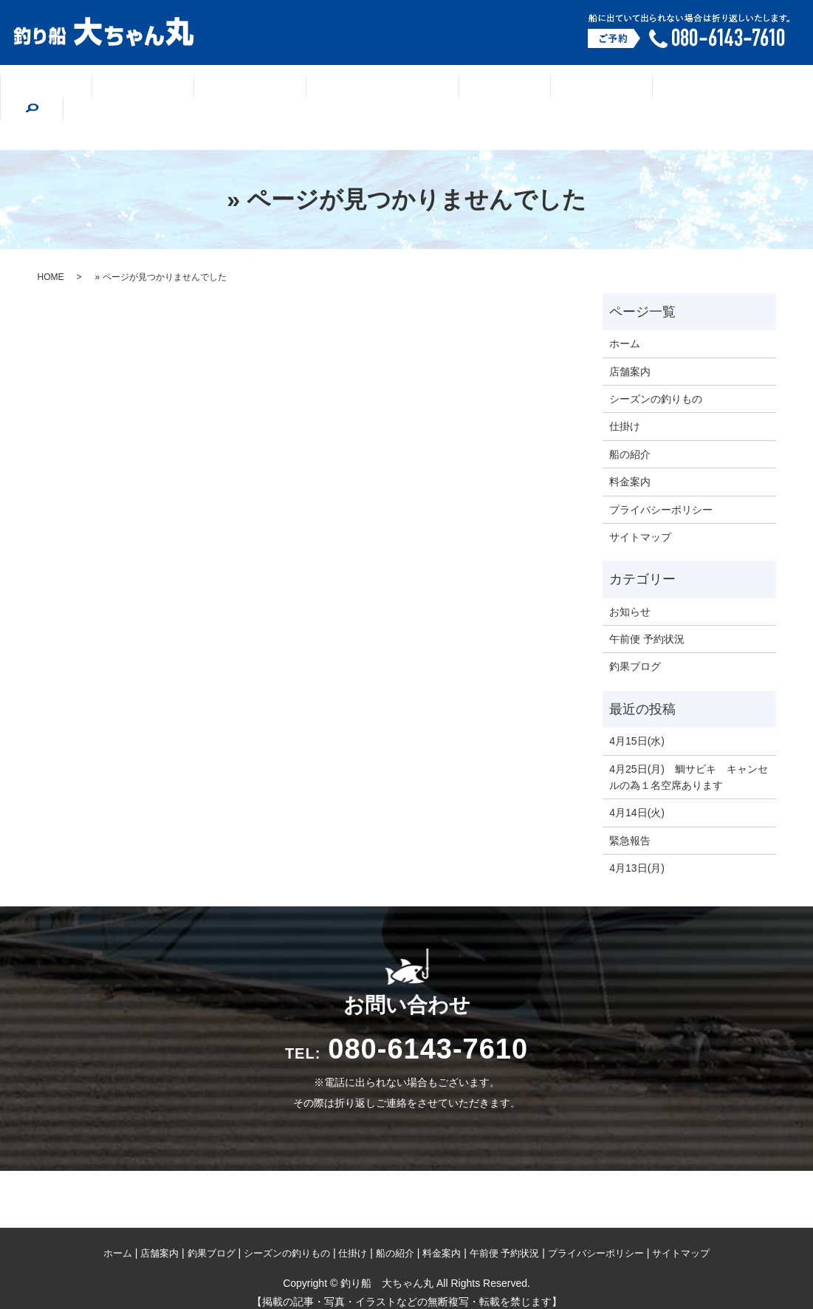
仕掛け (487, 91)
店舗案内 (173, 91)
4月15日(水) (637, 708)
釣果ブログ (263, 91)
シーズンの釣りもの (380, 91)
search (723, 90)
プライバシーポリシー (661, 476)
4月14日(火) (637, 779)
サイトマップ (640, 504)
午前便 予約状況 (647, 606)
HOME (51, 244)
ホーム (95, 91)
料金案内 (650, 91)
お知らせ (630, 578)
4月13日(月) (637, 835)
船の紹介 (565, 91)
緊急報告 (630, 807)
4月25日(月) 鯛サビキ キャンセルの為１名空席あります (688, 744)
